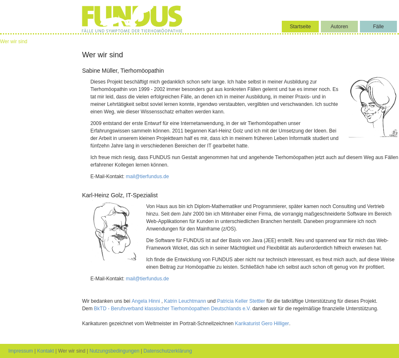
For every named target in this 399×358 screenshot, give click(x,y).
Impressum (20, 351)
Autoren (339, 26)
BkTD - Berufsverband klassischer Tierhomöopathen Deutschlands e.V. (172, 308)
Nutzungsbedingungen (114, 351)
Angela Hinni (146, 301)
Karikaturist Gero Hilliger (262, 323)
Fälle (378, 26)
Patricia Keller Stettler (241, 301)
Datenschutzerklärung (167, 351)
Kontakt (45, 351)
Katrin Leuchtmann (185, 301)
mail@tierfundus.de (147, 176)
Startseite (300, 26)
